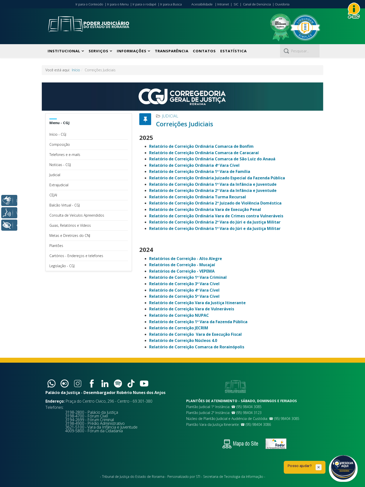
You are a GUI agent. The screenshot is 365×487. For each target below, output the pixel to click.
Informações (131, 50)
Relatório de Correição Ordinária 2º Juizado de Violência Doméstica (215, 203)
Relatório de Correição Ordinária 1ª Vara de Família (199, 171)
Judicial (54, 174)
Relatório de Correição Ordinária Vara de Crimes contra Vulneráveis (216, 216)
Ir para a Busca (171, 4)
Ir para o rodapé (144, 4)
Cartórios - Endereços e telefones (76, 255)
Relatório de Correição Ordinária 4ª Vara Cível (194, 165)
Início (76, 70)
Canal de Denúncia (257, 4)
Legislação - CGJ (62, 265)
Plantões (56, 245)
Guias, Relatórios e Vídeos (70, 225)
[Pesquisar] (300, 51)
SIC (236, 4)
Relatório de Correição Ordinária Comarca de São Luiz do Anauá (212, 159)
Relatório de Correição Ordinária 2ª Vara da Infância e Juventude (213, 190)
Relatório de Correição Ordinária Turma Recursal (197, 197)
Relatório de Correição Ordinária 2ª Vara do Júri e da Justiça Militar (215, 222)
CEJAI (53, 195)
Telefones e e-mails (64, 154)
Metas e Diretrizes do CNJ (69, 235)
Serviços (98, 50)
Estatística (233, 50)
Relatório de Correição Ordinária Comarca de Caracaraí (204, 152)
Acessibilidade (202, 4)
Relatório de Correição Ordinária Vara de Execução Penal (205, 209)
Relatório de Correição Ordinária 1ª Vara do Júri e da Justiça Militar (215, 228)
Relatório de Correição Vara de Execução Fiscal (195, 334)
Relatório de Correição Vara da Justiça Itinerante (197, 302)
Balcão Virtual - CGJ (64, 205)
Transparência (171, 50)
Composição (59, 144)
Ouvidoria (282, 4)
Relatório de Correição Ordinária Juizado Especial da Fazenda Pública (217, 178)
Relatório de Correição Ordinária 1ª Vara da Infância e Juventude (213, 184)
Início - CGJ (57, 134)
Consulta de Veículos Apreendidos (76, 215)
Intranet (223, 4)
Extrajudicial (58, 185)
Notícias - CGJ (60, 164)
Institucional (64, 50)
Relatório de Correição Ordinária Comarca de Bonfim (201, 146)
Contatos (204, 50)
